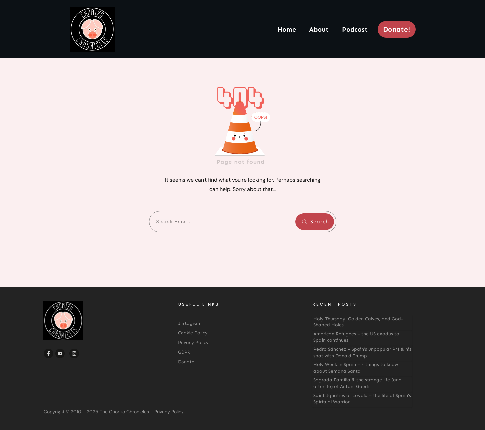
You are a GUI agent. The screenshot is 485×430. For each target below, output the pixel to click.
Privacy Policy (169, 412)
